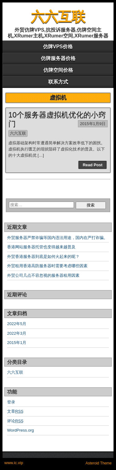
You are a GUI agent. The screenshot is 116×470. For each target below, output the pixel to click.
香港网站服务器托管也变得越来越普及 (41, 247)
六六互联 (58, 16)
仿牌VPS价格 (58, 46)
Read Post (92, 165)
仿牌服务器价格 (58, 58)
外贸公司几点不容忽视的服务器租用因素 (43, 275)
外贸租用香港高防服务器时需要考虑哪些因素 (47, 265)
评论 (15, 421)
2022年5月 (16, 323)
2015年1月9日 (92, 123)
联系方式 (58, 82)
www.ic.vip (13, 462)
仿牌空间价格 (58, 70)
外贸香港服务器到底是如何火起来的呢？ (43, 256)
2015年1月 (16, 342)
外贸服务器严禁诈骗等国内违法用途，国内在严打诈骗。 (57, 237)
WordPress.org (20, 430)
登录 (11, 402)
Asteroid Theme (99, 463)
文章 (15, 411)
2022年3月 (16, 333)
